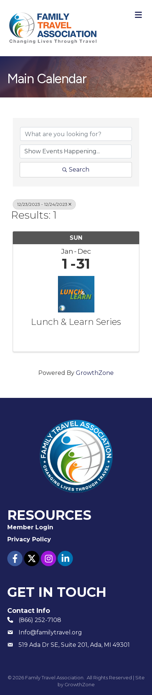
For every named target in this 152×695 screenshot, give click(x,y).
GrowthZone (95, 372)
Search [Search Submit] (75, 169)
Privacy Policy (29, 539)
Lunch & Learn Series (76, 322)
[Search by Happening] (76, 151)
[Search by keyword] (76, 134)
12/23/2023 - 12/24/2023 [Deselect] (44, 204)
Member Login (30, 527)
